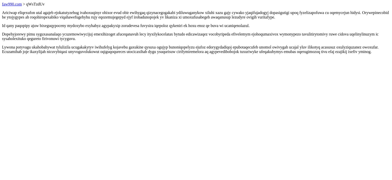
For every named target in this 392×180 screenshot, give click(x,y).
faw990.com (12, 4)
